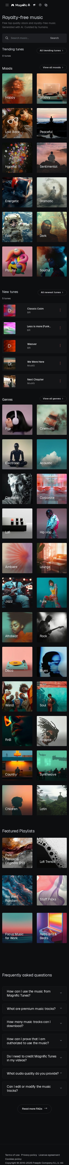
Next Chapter (35, 379)
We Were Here (35, 361)
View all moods (53, 67)
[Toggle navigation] (7, 5)
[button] (34, 993)
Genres (7, 399)
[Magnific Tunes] (19, 5)
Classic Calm (35, 308)
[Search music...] (27, 38)
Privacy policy (29, 1155)
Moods (7, 68)
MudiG (31, 365)
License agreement (49, 1155)
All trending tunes (52, 50)
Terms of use (12, 1155)
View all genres (53, 399)
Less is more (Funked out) (42, 326)
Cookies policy (13, 1159)
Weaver (32, 344)
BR (29, 312)
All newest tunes (52, 292)
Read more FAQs (34, 1108)
